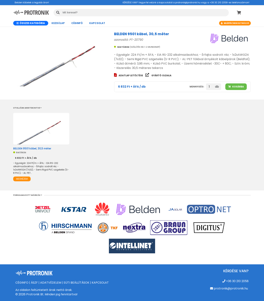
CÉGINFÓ (77, 23)
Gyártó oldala (158, 75)
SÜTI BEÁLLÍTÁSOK (76, 282)
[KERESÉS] (141, 12)
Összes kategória (30, 23)
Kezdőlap (58, 23)
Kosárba (236, 86)
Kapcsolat (97, 23)
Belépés (228, 23)
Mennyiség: (197, 86)
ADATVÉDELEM (50, 282)
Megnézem (22, 178)
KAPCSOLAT (100, 282)
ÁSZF (34, 282)
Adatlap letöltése (129, 75)
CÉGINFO (21, 282)
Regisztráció (241, 23)
